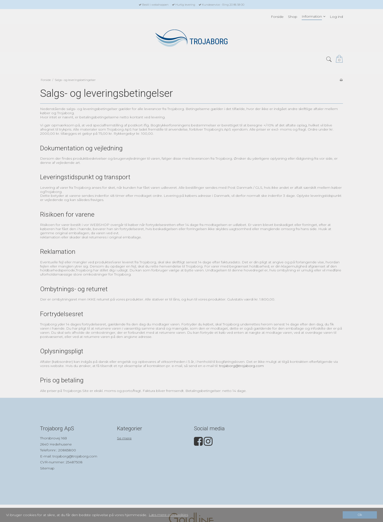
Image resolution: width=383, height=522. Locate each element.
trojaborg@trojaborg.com (241, 366)
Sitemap (47, 468)
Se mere (124, 438)
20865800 (67, 450)
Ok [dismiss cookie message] (360, 515)
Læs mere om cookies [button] (168, 514)
